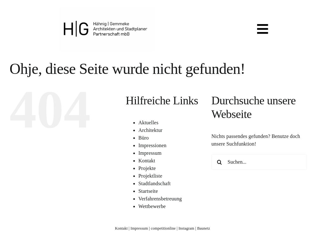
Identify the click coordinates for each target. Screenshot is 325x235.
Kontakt (146, 160)
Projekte (147, 168)
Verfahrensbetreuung (160, 198)
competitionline (163, 228)
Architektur (150, 130)
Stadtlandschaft (154, 183)
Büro (143, 137)
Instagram (186, 228)
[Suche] (219, 162)
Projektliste (150, 176)
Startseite (148, 191)
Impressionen (152, 145)
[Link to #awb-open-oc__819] (262, 29)
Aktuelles (148, 122)
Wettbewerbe (152, 206)
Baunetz (203, 228)
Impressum (150, 153)
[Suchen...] (259, 162)
